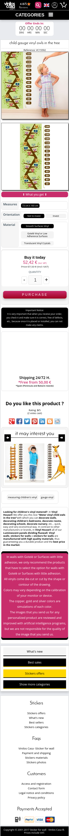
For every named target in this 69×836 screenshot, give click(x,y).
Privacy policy (36, 797)
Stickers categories (36, 727)
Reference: (30, 50)
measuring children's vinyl (22, 497)
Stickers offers (34, 673)
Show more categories (35, 684)
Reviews (25, 5)
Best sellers (36, 722)
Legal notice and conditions (36, 793)
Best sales (35, 662)
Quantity (35, 272)
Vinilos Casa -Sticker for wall (36, 748)
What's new (35, 651)
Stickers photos (36, 762)
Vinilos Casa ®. (57, 829)
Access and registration (36, 783)
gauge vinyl (47, 497)
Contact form (36, 788)
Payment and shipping (36, 753)
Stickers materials (36, 757)
